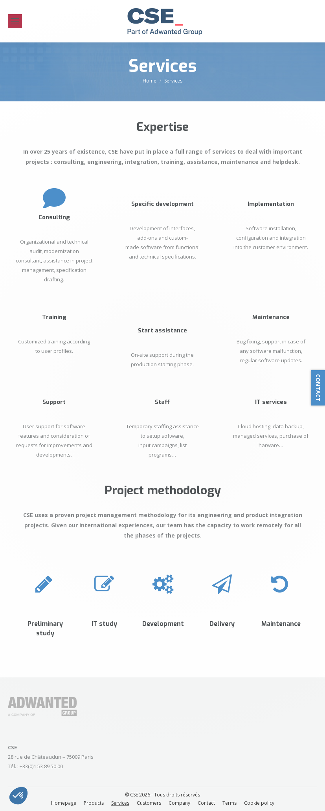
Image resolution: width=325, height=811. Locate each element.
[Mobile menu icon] (15, 21)
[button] (18, 795)
